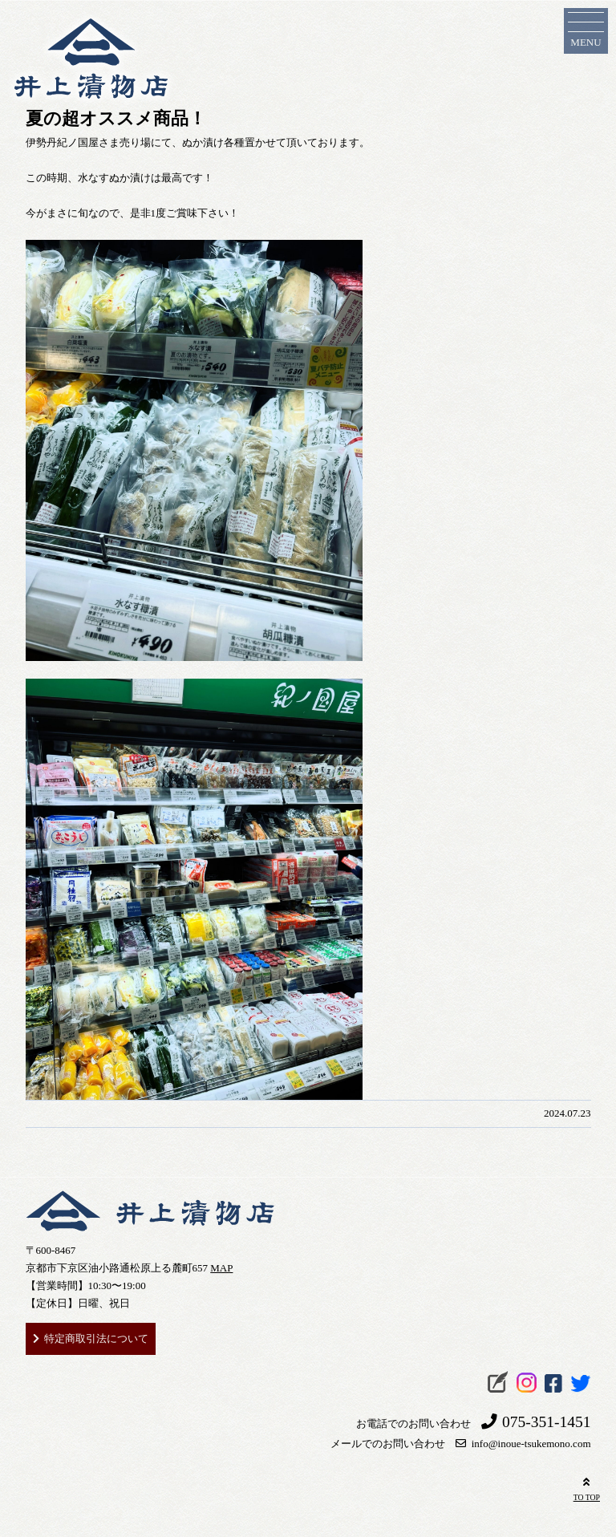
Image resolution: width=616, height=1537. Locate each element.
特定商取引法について (96, 1338)
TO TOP (586, 1488)
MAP (221, 1268)
